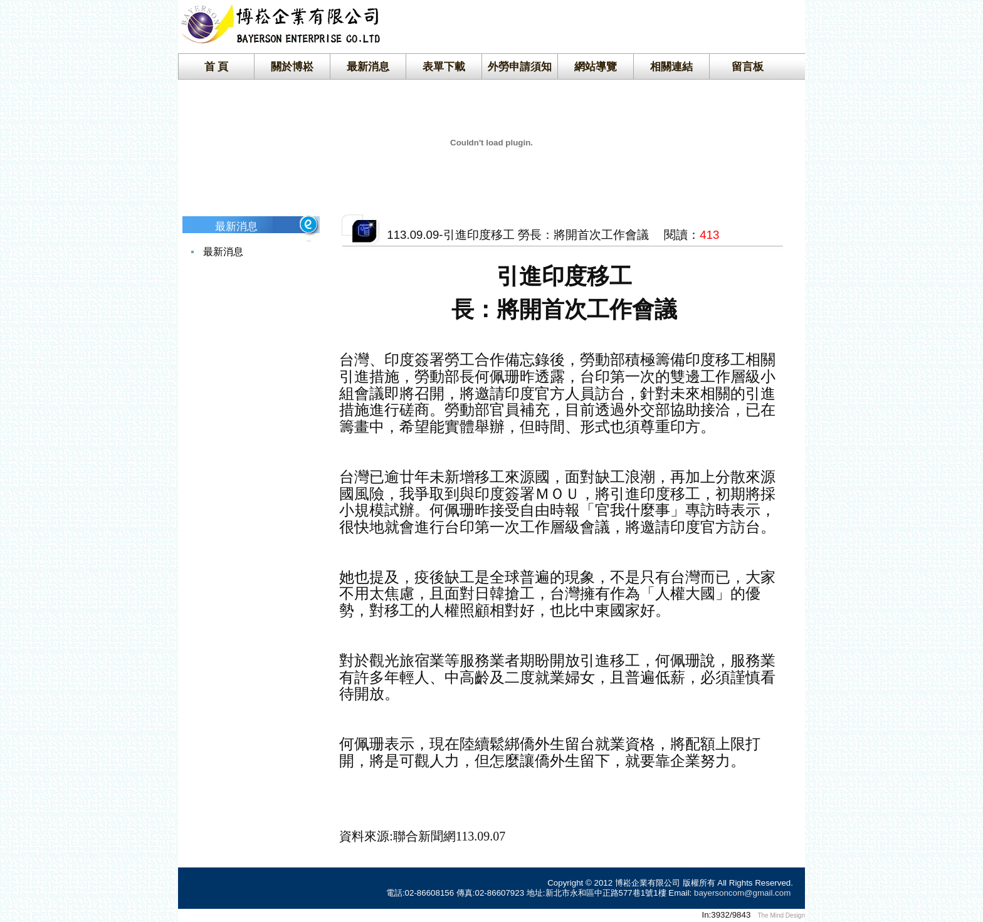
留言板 (748, 66)
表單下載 (444, 66)
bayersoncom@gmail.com (742, 893)
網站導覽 (595, 66)
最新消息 (368, 66)
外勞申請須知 (520, 66)
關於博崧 (292, 66)
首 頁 (216, 66)
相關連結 (671, 66)
